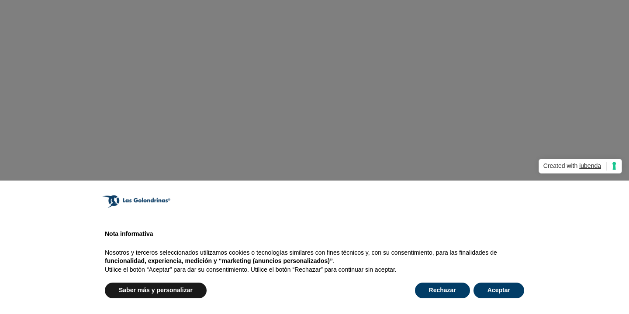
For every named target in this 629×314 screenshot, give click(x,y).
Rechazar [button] (442, 290)
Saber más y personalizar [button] (156, 290)
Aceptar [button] (498, 290)
